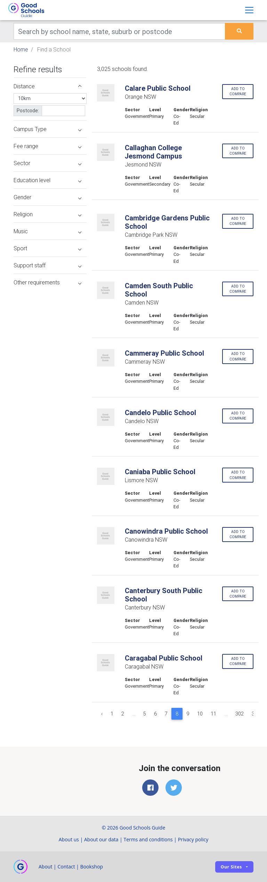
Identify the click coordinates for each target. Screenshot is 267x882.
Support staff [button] (47, 265)
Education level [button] (47, 180)
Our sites (231, 867)
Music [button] (47, 231)
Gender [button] (47, 197)
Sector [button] (47, 163)
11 (213, 714)
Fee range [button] (47, 146)
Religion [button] (47, 214)
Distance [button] (47, 86)
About (45, 866)
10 (200, 714)
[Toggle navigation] (249, 10)
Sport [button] (47, 248)
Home (21, 49)
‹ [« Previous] (102, 714)
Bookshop (91, 866)
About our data (101, 839)
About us (69, 839)
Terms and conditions (148, 839)
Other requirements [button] (47, 282)
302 (239, 714)
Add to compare (237, 91)
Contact (66, 866)
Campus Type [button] (47, 129)
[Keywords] (119, 31)
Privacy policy (193, 839)
